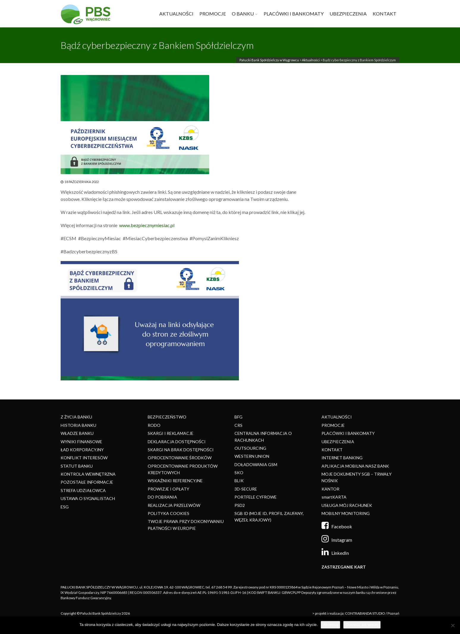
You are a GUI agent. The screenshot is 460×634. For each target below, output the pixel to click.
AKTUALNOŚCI (176, 13)
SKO (238, 472)
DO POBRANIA (162, 496)
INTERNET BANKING (342, 457)
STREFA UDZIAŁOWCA (83, 490)
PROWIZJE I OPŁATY (168, 488)
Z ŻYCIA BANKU (76, 416)
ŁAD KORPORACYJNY (82, 449)
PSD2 (239, 505)
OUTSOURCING (250, 448)
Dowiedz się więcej (362, 624)
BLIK (239, 480)
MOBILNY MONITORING (346, 513)
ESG (65, 506)
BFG (238, 416)
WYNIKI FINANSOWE (81, 441)
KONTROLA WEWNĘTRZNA (88, 474)
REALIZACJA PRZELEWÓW (174, 505)
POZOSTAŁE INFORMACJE (87, 482)
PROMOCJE (212, 13)
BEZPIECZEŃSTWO (167, 416)
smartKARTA (334, 496)
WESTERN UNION (251, 456)
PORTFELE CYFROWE (255, 496)
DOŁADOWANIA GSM (255, 464)
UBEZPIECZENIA (348, 13)
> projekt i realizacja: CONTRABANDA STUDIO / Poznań (355, 613)
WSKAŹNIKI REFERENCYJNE (175, 480)
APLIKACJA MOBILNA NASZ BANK (355, 466)
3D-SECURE (245, 488)
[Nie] (453, 625)
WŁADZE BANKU (77, 433)
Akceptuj (330, 624)
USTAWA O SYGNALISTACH (88, 498)
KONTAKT (384, 13)
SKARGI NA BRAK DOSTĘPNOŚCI (181, 449)
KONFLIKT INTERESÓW (84, 457)
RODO (154, 425)
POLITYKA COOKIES (168, 513)
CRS (238, 425)
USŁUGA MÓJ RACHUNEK (347, 505)
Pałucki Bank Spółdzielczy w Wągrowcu (269, 60)
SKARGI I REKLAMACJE (170, 433)
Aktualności (311, 60)
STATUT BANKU (77, 466)
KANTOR (330, 488)
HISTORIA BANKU (78, 425)
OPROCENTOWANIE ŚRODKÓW (180, 457)
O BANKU (243, 13)
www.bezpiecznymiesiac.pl (146, 225)
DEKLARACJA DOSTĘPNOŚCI (177, 441)
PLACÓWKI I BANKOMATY (294, 13)
